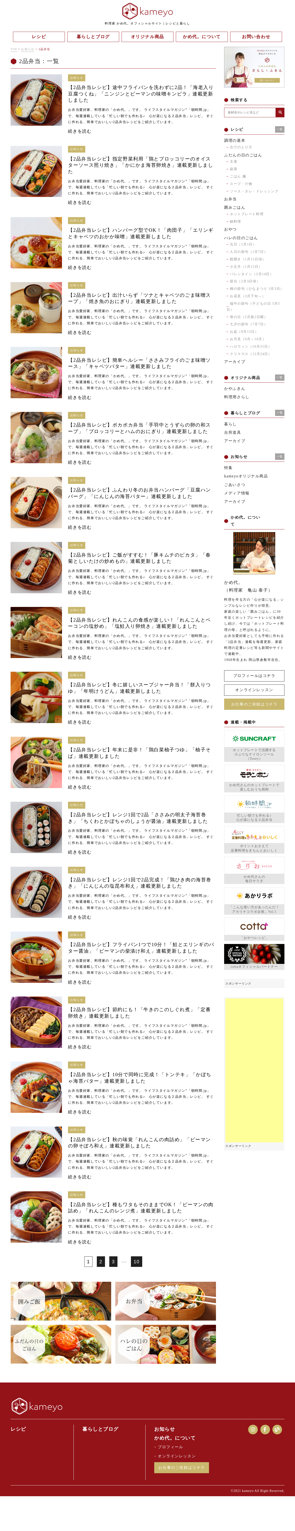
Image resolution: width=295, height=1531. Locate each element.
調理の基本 (234, 140)
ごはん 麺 (238, 176)
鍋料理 (235, 221)
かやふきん (234, 388)
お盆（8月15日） (244, 331)
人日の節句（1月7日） (249, 252)
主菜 (233, 161)
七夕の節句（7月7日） (249, 324)
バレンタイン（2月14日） (252, 274)
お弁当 (230, 199)
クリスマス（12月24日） (251, 354)
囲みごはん (234, 207)
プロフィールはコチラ (254, 676)
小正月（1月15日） (246, 266)
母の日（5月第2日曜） (249, 317)
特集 (228, 468)
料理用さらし (237, 397)
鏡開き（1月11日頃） (248, 259)
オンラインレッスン (254, 690)
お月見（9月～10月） (248, 339)
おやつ (230, 229)
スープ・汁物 (241, 184)
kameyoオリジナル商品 (246, 476)
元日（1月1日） (243, 244)
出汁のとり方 (241, 147)
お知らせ (27, 49)
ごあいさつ (234, 485)
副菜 (233, 169)
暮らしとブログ (102, 1463)
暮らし (230, 424)
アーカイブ (234, 362)
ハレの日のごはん (241, 238)
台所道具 (232, 432)
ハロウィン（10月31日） (251, 346)
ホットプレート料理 (247, 214)
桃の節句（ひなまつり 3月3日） (257, 289)
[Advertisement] (254, 1070)
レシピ (19, 1463)
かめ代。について (176, 1472)
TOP (14, 49)
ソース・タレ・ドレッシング (254, 191)
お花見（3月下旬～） (248, 296)
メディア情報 (237, 493)
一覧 (280, 129)
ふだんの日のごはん (243, 155)
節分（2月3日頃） (245, 281)
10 (137, 1295)
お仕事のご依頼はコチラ (254, 704)
